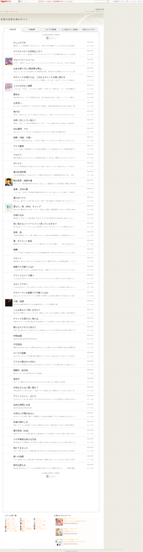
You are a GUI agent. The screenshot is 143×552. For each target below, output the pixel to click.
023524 (98, 9)
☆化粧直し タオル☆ (69, 531)
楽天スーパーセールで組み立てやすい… (75, 521)
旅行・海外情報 (26, 529)
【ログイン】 (100, 11)
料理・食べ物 (10, 529)
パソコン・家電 (39, 525)
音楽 (22, 525)
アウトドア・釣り (40, 521)
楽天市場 (139, 1)
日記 (7, 11)
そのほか (37, 527)
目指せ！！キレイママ (70, 529)
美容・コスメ (24, 1)
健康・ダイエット (11, 525)
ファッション (10, 521)
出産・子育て (10, 519)
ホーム (2, 11)
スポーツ (37, 519)
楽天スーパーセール (69, 518)
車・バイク (38, 523)
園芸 (22, 531)
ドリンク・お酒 (10, 531)
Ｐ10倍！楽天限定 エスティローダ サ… (75, 541)
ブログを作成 (132, 1)
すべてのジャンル (40, 529)
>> (118, 1)
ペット (23, 519)
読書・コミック (26, 527)
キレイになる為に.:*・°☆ (71, 539)
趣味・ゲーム (25, 521)
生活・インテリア (11, 527)
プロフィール (13, 11)
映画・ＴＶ (24, 523)
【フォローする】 (89, 11)
